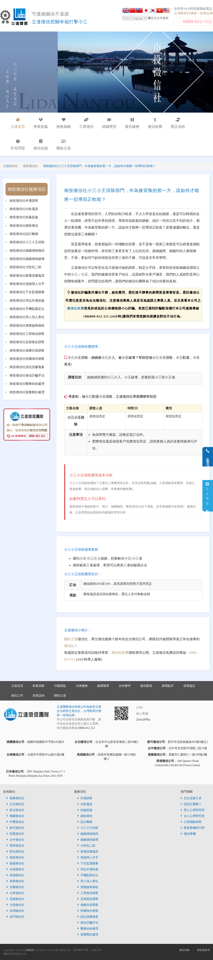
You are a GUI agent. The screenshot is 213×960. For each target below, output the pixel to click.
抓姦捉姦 (84, 810)
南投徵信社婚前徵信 (24, 225)
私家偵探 (38, 685)
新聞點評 (168, 685)
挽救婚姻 (63, 123)
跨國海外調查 (87, 910)
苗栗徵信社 (15, 833)
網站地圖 (184, 950)
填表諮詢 (38, 695)
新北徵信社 (15, 810)
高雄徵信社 (15, 875)
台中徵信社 (15, 839)
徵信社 (69, 646)
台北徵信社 (15, 804)
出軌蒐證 (84, 804)
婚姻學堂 (109, 123)
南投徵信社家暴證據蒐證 (27, 275)
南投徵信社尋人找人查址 (27, 317)
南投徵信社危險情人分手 (27, 284)
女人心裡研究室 (193, 816)
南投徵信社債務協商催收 (27, 325)
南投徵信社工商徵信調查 (27, 333)
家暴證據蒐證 (87, 851)
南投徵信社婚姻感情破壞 (27, 259)
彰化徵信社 (15, 851)
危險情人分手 (87, 857)
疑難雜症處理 (87, 934)
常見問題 (18, 144)
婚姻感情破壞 (87, 839)
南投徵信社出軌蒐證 (24, 209)
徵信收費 (155, 123)
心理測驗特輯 (191, 821)
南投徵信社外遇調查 (24, 200)
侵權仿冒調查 (87, 904)
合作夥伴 (125, 685)
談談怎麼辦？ (191, 804)
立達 (10, 166)
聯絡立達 (63, 144)
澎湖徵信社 (15, 910)
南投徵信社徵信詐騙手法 (27, 375)
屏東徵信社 (15, 881)
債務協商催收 (87, 887)
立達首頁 (17, 685)
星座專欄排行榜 (193, 827)
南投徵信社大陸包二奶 (25, 267)
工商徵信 (86, 123)
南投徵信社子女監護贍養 (27, 292)
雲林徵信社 (15, 845)
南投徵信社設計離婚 (24, 234)
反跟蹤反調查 (87, 899)
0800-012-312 (197, 21)
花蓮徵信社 (15, 899)
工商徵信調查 (87, 893)
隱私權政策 (203, 950)
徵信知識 (40, 144)
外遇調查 (84, 798)
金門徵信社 (15, 916)
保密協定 (189, 685)
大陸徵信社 (15, 904)
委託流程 (178, 123)
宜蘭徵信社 (15, 887)
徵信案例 (146, 685)
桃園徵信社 (15, 816)
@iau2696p (143, 719)
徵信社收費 (75, 308)
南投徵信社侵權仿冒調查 (27, 350)
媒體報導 (103, 685)
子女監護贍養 (87, 863)
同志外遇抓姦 (87, 869)
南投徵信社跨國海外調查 (27, 358)
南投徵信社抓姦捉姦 (24, 217)
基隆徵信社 (15, 798)
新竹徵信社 (15, 827)
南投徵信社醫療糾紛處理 (27, 383)
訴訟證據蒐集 (87, 916)
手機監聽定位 (87, 875)
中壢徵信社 (15, 821)
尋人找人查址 (87, 881)
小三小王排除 (87, 827)
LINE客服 (207, 495)
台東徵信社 (15, 893)
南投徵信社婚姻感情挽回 (27, 250)
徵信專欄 (188, 833)
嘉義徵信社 (15, 863)
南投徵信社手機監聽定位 (27, 308)
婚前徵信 (84, 816)
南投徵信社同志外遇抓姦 (27, 300)
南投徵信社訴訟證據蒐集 (27, 367)
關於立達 (71, 639)
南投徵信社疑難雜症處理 (27, 392)
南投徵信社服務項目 (27, 189)
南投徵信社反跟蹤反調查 (27, 342)
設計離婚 (84, 821)
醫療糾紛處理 (87, 928)
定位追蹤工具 (191, 798)
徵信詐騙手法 (87, 922)
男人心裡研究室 (193, 810)
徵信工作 (17, 695)
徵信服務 (132, 123)
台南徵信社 (15, 869)
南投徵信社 (15, 857)
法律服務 (82, 685)
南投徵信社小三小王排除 (27, 242)
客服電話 (208, 456)
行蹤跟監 (60, 685)
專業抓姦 (40, 123)
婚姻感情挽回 (87, 833)
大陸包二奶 (86, 845)
